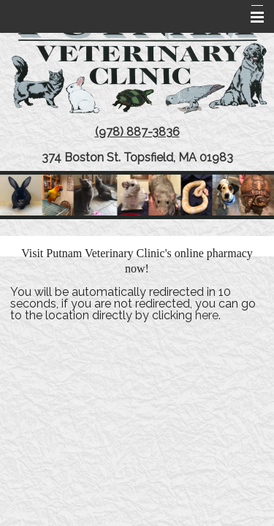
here (206, 315)
